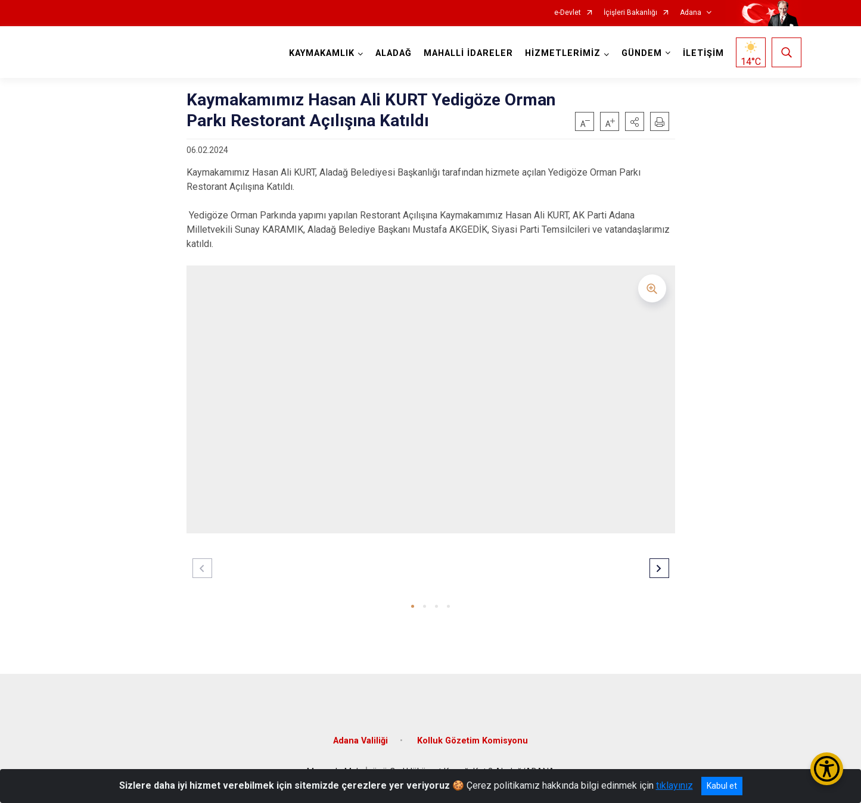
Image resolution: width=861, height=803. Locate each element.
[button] (634, 121)
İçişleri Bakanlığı (630, 13)
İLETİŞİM (703, 53)
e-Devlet (567, 13)
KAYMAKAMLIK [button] (322, 53)
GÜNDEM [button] (641, 53)
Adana (690, 13)
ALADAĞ (393, 53)
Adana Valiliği (360, 741)
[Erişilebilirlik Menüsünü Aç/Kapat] (826, 768)
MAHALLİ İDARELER (468, 53)
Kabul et (722, 785)
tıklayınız (674, 785)
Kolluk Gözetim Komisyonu (472, 741)
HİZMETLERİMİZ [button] (563, 53)
